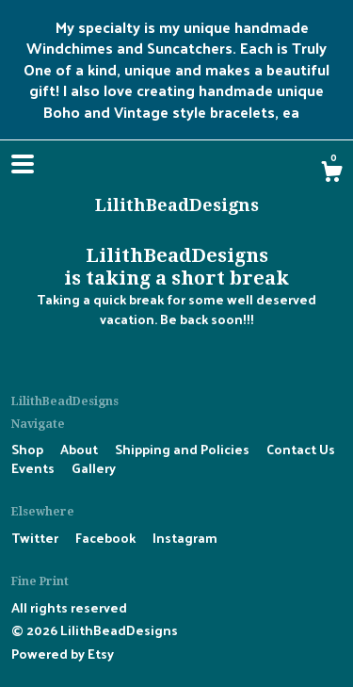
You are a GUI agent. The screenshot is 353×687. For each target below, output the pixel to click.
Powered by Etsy (62, 653)
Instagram (184, 537)
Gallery (94, 468)
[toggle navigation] (22, 164)
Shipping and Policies (183, 449)
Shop (28, 449)
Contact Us (300, 449)
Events (34, 468)
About (80, 449)
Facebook (106, 537)
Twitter (36, 537)
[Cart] (331, 173)
